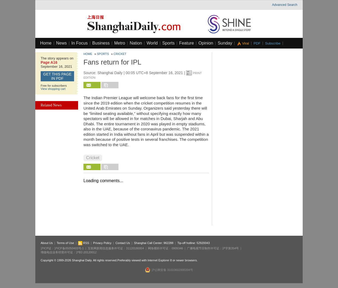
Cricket (120, 53)
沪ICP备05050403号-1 (69, 248)
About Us (47, 243)
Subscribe (273, 43)
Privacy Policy (102, 243)
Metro (119, 43)
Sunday (225, 43)
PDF (256, 43)
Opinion (205, 43)
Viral (245, 43)
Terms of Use (65, 243)
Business (101, 43)
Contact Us (123, 243)
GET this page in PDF (57, 76)
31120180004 (135, 248)
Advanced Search (284, 5)
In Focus (79, 43)
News (61, 43)
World (152, 43)
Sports (168, 43)
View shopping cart (53, 88)
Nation (136, 43)
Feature (186, 43)
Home (46, 43)
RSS (83, 243)
